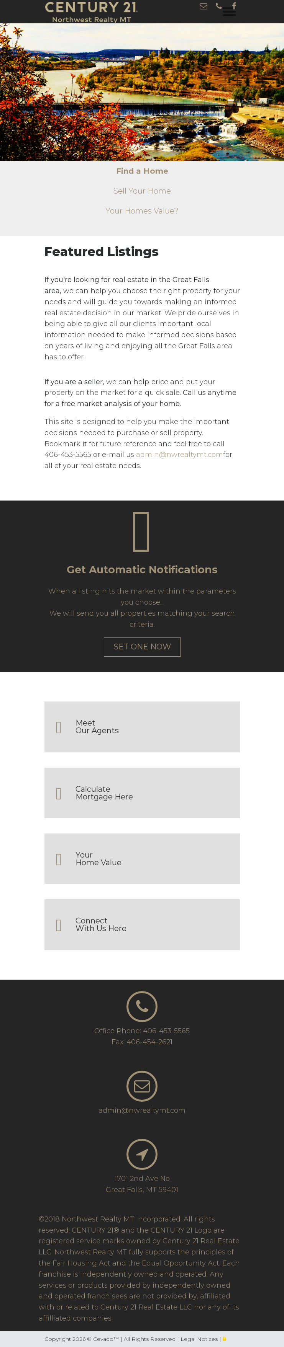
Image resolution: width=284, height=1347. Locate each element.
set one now (142, 646)
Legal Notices (200, 1339)
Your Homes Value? (142, 210)
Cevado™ (106, 1339)
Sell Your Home (142, 191)
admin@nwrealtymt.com (179, 454)
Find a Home (142, 171)
